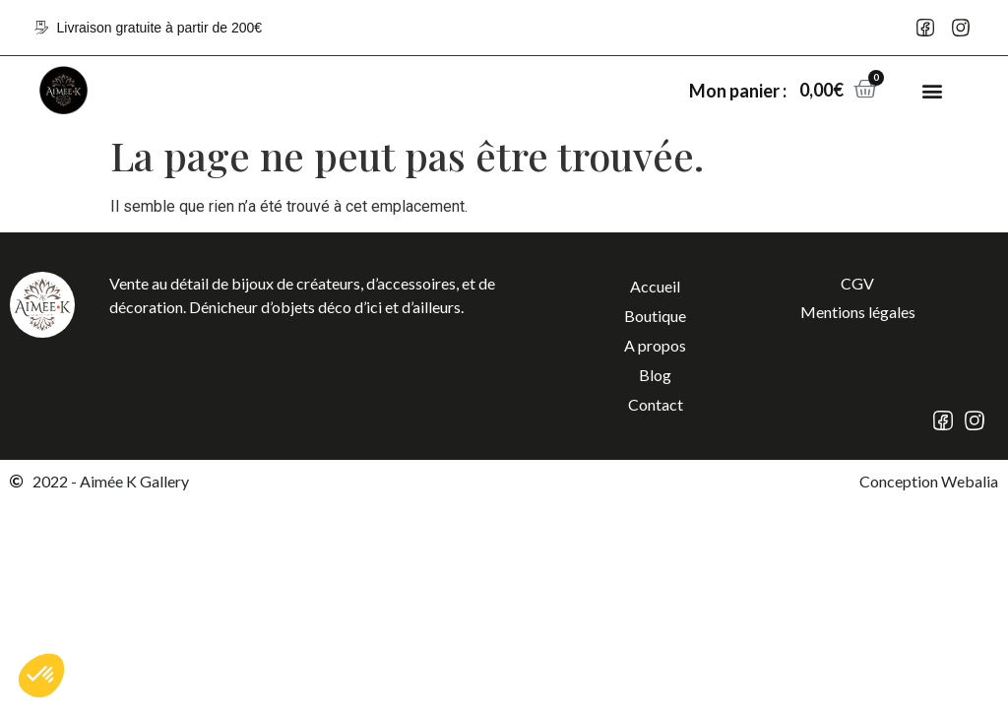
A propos (655, 345)
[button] (932, 90)
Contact (655, 404)
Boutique (655, 315)
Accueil (655, 286)
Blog (655, 374)
